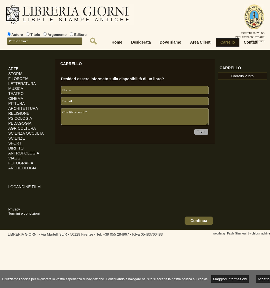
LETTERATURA (22, 83)
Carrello (227, 42)
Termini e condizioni (24, 213)
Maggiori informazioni (230, 279)
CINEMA (15, 98)
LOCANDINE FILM (24, 187)
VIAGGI (14, 158)
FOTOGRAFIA (20, 163)
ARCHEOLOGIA (22, 168)
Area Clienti (201, 42)
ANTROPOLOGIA (23, 153)
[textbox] (44, 41)
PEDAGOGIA (19, 123)
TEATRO (16, 93)
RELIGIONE (18, 113)
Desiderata (141, 42)
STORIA (15, 73)
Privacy (14, 209)
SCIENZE (16, 138)
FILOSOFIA (18, 78)
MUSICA (15, 88)
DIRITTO (16, 148)
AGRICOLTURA (22, 128)
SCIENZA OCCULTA (26, 133)
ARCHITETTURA (23, 108)
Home (117, 42)
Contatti (251, 42)
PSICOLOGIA (20, 118)
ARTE (13, 68)
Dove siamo (171, 42)
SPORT (14, 143)
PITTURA (16, 103)
